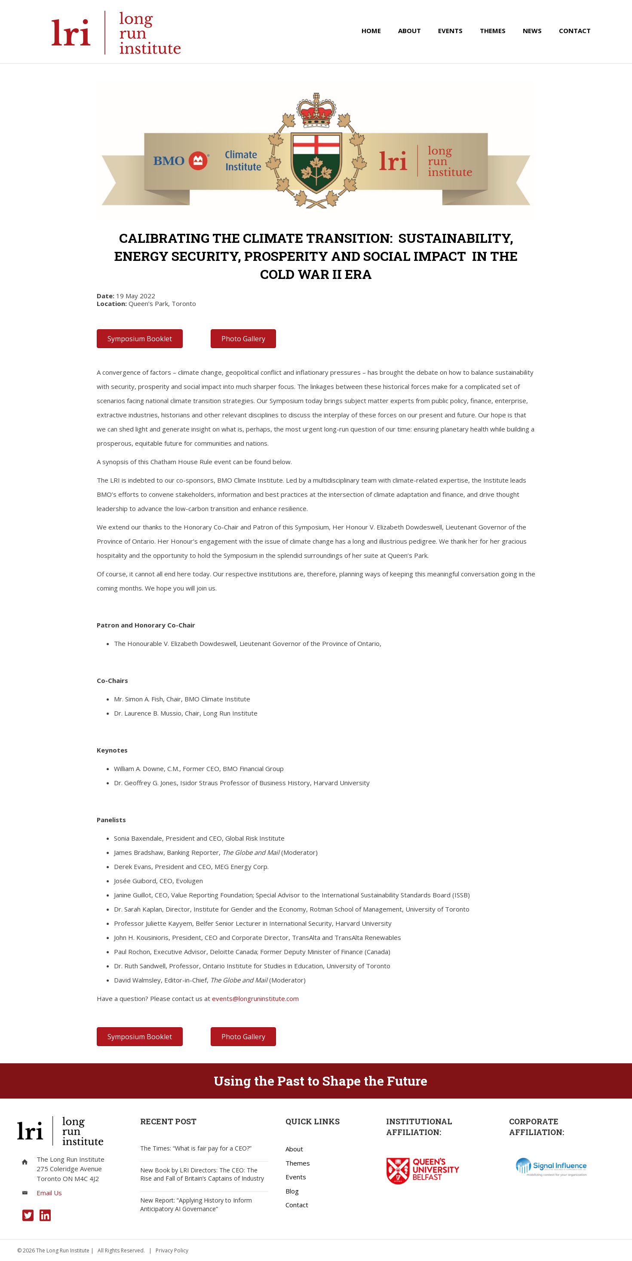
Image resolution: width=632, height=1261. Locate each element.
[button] (27, 1215)
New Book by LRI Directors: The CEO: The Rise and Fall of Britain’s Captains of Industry (202, 1174)
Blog (292, 1191)
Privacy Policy (172, 1250)
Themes (297, 1163)
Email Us (49, 1192)
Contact (296, 1204)
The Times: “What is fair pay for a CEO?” (196, 1148)
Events (295, 1176)
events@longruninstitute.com (255, 998)
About (294, 1149)
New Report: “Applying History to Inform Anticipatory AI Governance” (196, 1204)
